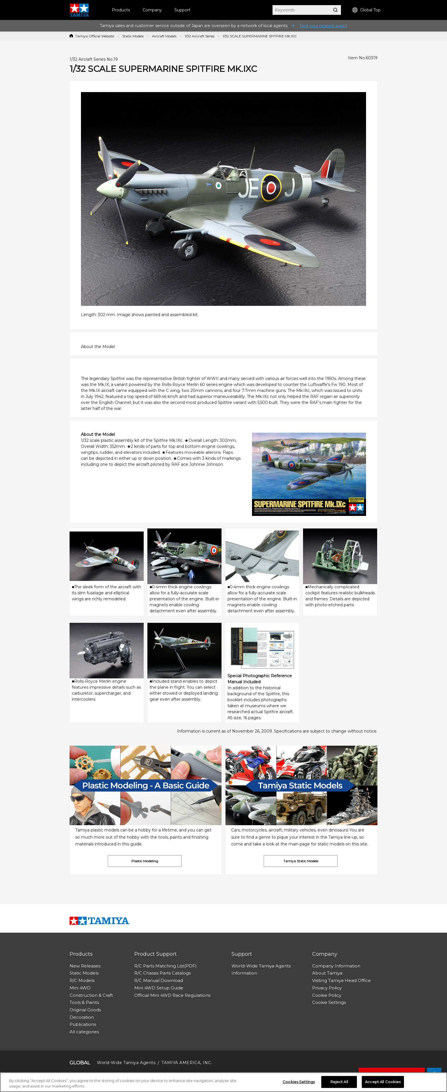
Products (121, 10)
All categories (84, 1031)
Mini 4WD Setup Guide (158, 988)
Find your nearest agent (324, 25)
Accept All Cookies (383, 1081)
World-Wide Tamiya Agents (261, 966)
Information (244, 973)
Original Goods (85, 1009)
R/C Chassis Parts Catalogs (162, 973)
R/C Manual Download (158, 980)
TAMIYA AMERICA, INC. (186, 1062)
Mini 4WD (80, 988)
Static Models (133, 36)
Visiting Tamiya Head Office (341, 980)
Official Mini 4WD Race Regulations (172, 995)
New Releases (85, 966)
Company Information (336, 966)
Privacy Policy (327, 988)
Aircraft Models (164, 36)
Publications (83, 1024)
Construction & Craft (91, 995)
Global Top (366, 10)
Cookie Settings (329, 1002)
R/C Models (82, 980)
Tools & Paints (84, 1002)
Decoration (82, 1017)
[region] (223, 1082)
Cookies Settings (299, 1081)
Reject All (339, 1081)
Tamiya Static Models (300, 861)
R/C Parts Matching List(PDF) (165, 966)
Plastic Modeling (144, 861)
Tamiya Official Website (94, 36)
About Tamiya (327, 973)
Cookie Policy (326, 995)
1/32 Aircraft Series (199, 36)
